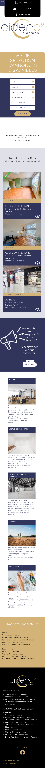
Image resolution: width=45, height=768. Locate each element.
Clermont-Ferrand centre (12, 654)
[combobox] (22, 81)
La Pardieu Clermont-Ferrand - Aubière (18, 659)
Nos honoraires (10, 764)
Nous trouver (22, 14)
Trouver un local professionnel (17, 694)
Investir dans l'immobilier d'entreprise (20, 699)
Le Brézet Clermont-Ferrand (14, 656)
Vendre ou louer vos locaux (16, 697)
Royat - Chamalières (10, 651)
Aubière (5, 632)
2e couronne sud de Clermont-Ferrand (18, 640)
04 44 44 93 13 (22, 3)
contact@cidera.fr (22, 8)
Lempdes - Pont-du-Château (14, 642)
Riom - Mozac (8, 649)
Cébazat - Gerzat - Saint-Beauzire (16, 645)
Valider (22, 114)
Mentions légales (11, 761)
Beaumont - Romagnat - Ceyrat (15, 637)
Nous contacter (29, 363)
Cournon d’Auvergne (10, 635)
